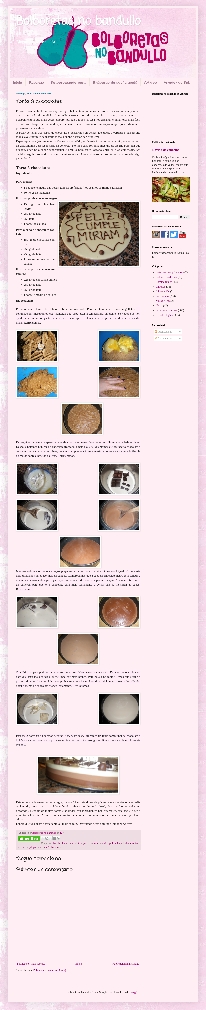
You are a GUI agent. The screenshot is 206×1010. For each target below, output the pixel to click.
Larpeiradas (123, 843)
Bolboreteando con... (68, 82)
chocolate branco (60, 843)
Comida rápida (164, 281)
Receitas (36, 82)
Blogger (134, 992)
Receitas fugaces (165, 315)
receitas (134, 843)
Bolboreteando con (166, 277)
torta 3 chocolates (52, 847)
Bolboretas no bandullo (78, 21)
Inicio (17, 82)
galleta (112, 843)
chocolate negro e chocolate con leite (89, 843)
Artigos (150, 82)
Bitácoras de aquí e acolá (115, 82)
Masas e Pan (163, 300)
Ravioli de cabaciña (165, 150)
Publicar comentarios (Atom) (49, 970)
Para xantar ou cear (166, 310)
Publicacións (163, 331)
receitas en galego (27, 847)
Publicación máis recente (31, 963)
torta (39, 847)
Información (163, 291)
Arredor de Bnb (177, 82)
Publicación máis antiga (125, 963)
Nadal (159, 305)
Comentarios (163, 338)
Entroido (161, 286)
